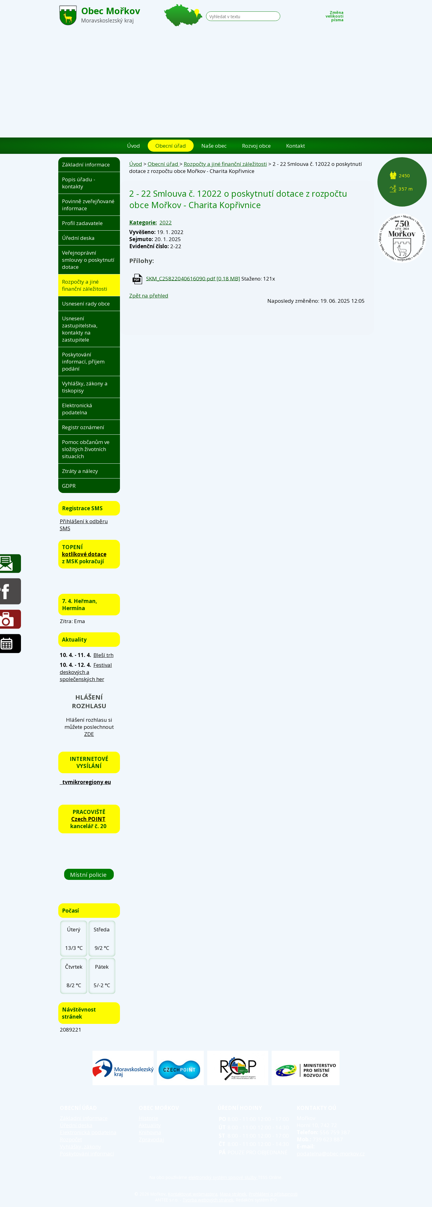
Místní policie (89, 874)
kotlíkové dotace (84, 554)
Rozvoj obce (256, 145)
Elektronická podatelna (77, 409)
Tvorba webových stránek (208, 1200)
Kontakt (295, 145)
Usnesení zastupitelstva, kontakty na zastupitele (79, 329)
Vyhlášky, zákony (80, 1146)
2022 (165, 222)
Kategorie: (143, 222)
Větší (370, 14)
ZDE (89, 733)
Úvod (133, 145)
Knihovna (150, 1132)
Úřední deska (78, 237)
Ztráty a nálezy (80, 470)
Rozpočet (71, 1139)
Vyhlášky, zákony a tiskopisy (85, 387)
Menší (352, 14)
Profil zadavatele (82, 223)
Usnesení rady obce (86, 303)
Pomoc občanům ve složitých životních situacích (85, 449)
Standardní (361, 14)
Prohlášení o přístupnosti (273, 1194)
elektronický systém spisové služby (223, 1177)
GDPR (69, 485)
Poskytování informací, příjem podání (83, 361)
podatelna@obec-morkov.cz (331, 1153)
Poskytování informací (87, 1153)
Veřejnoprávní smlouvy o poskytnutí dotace (88, 259)
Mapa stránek (233, 1194)
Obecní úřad (170, 145)
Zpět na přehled (148, 295)
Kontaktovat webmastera (192, 1194)
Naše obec (214, 145)
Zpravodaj (151, 1139)
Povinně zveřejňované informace (88, 205)
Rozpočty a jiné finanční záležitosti (225, 163)
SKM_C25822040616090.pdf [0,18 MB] (193, 278)
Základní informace (86, 164)
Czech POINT (88, 819)
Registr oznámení (83, 427)
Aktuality (150, 1125)
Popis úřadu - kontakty (78, 183)
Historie (148, 1118)
